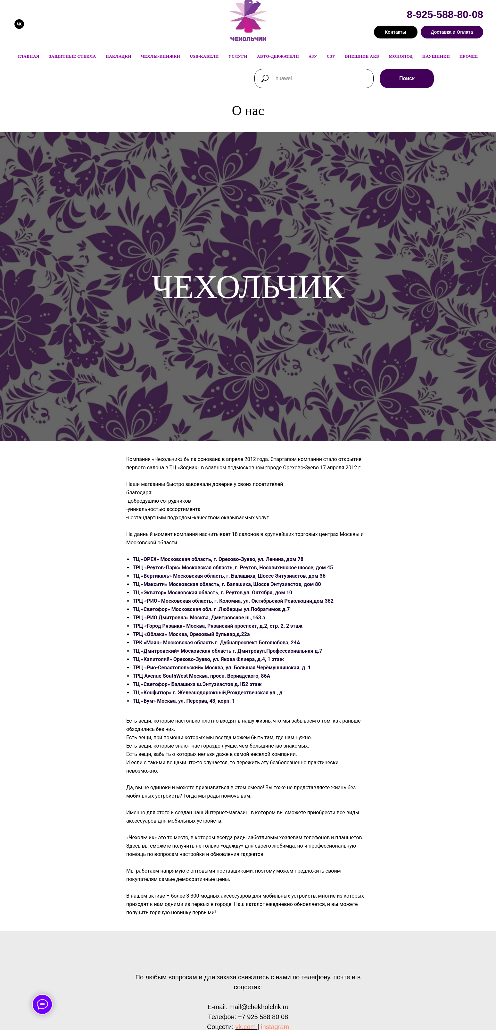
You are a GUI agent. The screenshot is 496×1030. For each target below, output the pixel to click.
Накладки (118, 56)
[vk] (19, 24)
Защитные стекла (72, 56)
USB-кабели (204, 56)
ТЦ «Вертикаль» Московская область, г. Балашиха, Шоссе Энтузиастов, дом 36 (229, 576)
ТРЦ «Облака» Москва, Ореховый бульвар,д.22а (191, 634)
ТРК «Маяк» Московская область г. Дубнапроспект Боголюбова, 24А (216, 643)
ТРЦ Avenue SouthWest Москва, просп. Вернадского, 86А (201, 676)
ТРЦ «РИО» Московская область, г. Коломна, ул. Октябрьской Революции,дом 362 (233, 601)
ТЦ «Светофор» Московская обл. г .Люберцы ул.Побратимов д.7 (211, 609)
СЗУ (331, 56)
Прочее (468, 56)
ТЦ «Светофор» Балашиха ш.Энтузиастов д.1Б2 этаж (197, 684)
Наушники (436, 56)
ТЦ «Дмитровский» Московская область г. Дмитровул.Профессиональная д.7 (227, 651)
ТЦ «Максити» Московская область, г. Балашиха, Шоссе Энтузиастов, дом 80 (227, 584)
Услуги (237, 56)
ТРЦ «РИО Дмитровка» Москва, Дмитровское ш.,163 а (199, 618)
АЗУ (313, 56)
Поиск (407, 78)
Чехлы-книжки (160, 56)
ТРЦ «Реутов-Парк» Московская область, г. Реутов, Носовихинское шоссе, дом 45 (233, 568)
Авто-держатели (278, 56)
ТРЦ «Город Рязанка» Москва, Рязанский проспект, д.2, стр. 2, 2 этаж (217, 626)
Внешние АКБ (362, 56)
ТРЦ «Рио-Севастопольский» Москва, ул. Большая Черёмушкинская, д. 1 (222, 668)
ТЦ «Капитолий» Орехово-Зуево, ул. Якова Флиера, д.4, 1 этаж (208, 659)
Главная (28, 56)
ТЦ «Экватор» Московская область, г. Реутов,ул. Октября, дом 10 (212, 593)
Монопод (401, 56)
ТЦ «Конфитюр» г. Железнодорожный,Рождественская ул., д (207, 693)
